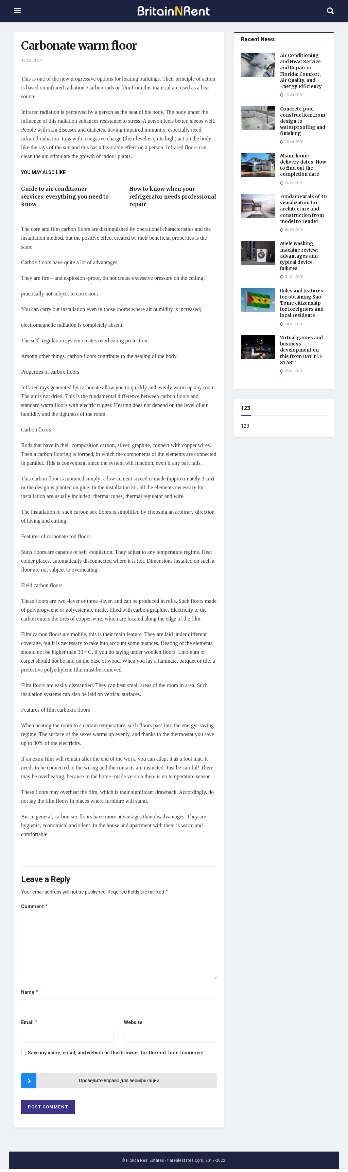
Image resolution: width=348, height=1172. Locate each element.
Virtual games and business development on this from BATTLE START (301, 350)
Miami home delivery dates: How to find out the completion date (303, 165)
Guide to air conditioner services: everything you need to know (65, 196)
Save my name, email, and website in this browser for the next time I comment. (116, 1055)
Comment (34, 908)
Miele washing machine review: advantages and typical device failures (299, 256)
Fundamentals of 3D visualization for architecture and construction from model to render (303, 209)
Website (133, 1024)
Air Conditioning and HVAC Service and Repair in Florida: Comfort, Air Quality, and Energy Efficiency (301, 71)
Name (30, 994)
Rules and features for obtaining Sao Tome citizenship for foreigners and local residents (302, 303)
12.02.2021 (31, 60)
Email (29, 1025)
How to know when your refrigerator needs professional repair (172, 196)
